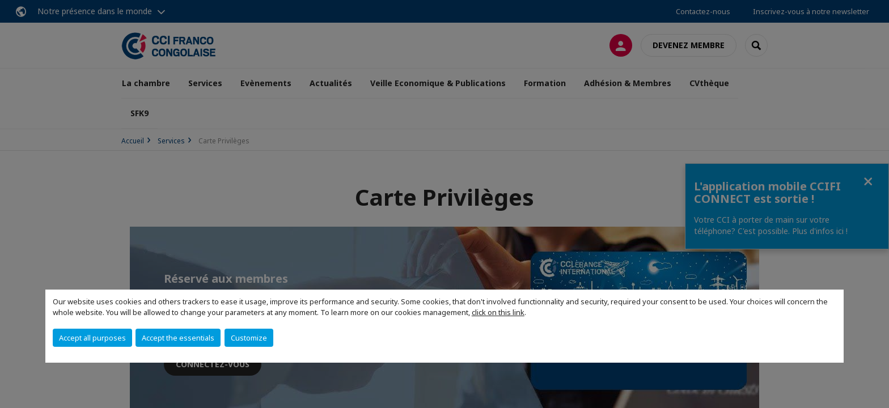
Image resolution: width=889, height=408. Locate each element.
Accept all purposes (92, 338)
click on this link (498, 312)
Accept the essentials (178, 338)
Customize (249, 338)
